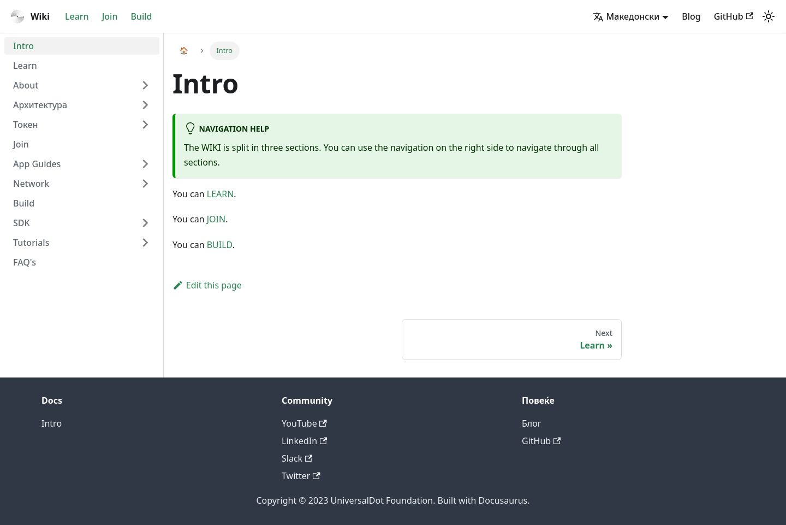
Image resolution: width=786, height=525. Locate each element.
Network (31, 184)
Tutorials (31, 243)
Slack (297, 458)
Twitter (301, 476)
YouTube (304, 423)
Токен (25, 125)
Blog (691, 16)
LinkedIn (304, 441)
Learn (77, 16)
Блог (531, 423)
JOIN (216, 219)
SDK (21, 223)
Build (141, 16)
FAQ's (24, 262)
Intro (23, 46)
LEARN (220, 194)
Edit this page (207, 285)
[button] (631, 16)
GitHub (733, 16)
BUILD (220, 245)
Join (110, 16)
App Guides (37, 164)
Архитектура (40, 105)
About (25, 85)
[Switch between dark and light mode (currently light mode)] (768, 16)
